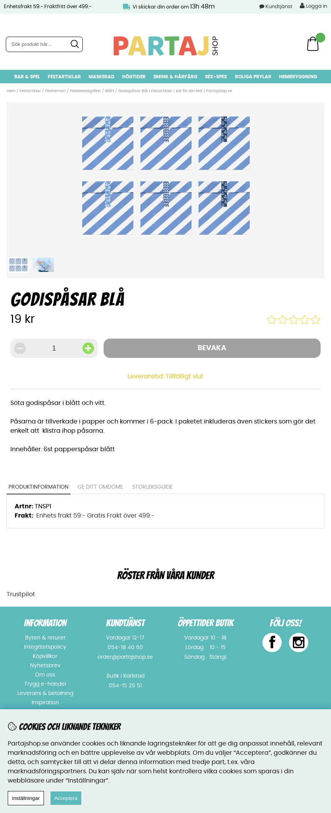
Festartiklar (64, 76)
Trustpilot (21, 594)
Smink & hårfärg (175, 76)
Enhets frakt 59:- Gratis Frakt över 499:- (95, 516)
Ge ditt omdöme (100, 487)
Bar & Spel (27, 76)
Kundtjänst (278, 6)
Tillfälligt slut (184, 376)
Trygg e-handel (45, 684)
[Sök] (44, 44)
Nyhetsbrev (45, 665)
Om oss (45, 675)
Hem (11, 91)
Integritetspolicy (45, 647)
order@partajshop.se (125, 657)
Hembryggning (298, 76)
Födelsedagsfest (85, 91)
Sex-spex (216, 76)
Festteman (55, 91)
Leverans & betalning (45, 693)
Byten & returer (45, 638)
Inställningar (26, 798)
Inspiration (45, 702)
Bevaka (212, 348)
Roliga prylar (253, 76)
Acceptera (65, 798)
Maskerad (101, 76)
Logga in (313, 6)
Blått (109, 91)
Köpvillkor (45, 656)
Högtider (134, 76)
